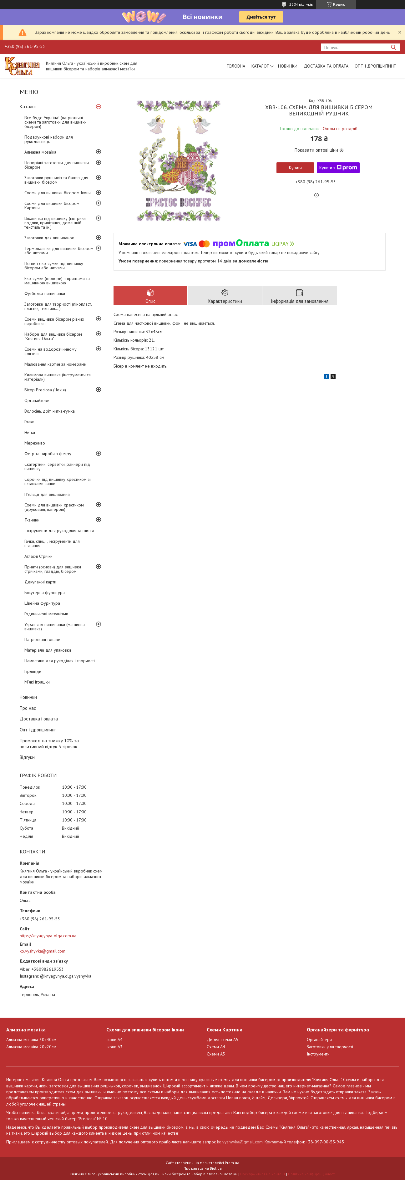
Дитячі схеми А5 (222, 1039)
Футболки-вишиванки (44, 293)
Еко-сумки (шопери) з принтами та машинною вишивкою (57, 281)
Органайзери (36, 400)
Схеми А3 (216, 1054)
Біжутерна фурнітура (44, 592)
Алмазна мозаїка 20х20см (31, 1047)
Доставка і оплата (39, 719)
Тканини (31, 520)
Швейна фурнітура (42, 603)
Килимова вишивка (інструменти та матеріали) (57, 377)
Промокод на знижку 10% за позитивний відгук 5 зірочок (49, 744)
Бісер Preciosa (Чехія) (45, 390)
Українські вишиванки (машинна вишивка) (54, 627)
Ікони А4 (114, 1039)
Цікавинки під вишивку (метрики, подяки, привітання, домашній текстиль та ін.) (55, 223)
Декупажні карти (40, 582)
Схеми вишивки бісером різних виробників (54, 321)
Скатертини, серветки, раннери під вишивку (57, 466)
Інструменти (318, 1054)
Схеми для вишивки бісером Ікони (57, 193)
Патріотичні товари (42, 639)
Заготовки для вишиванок (49, 238)
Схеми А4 (216, 1047)
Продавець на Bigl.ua (203, 1168)
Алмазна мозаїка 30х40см (31, 1039)
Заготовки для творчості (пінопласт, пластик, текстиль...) (58, 306)
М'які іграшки (37, 682)
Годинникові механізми (46, 614)
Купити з (338, 167)
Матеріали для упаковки (47, 650)
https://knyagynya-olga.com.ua (48, 935)
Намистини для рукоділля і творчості (59, 661)
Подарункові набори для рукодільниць (48, 139)
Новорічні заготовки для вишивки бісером (56, 165)
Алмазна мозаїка (40, 152)
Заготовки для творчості (330, 1047)
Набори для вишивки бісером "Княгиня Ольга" (53, 336)
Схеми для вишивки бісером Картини (51, 206)
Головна (236, 66)
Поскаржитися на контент (262, 1174)
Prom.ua (232, 1162)
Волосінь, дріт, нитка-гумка (49, 411)
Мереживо (34, 443)
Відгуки (27, 757)
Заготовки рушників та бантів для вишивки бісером (56, 180)
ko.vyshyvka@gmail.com (42, 951)
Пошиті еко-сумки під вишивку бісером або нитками (53, 266)
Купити (295, 167)
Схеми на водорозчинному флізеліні (50, 351)
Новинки (287, 66)
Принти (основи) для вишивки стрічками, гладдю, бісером (52, 569)
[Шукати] (393, 47)
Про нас (28, 708)
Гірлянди (32, 671)
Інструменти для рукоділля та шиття (59, 530)
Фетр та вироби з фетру (47, 453)
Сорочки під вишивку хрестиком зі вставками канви (57, 481)
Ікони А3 (114, 1047)
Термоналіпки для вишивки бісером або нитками (59, 251)
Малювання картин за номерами (55, 364)
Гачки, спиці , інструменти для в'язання (52, 543)
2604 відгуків (301, 4)
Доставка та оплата (326, 66)
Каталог (260, 66)
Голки (29, 422)
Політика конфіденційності (312, 1174)
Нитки (29, 432)
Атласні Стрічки (38, 556)
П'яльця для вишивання (47, 494)
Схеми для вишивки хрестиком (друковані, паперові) (54, 507)
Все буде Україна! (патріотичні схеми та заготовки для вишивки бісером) (55, 122)
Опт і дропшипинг (375, 66)
